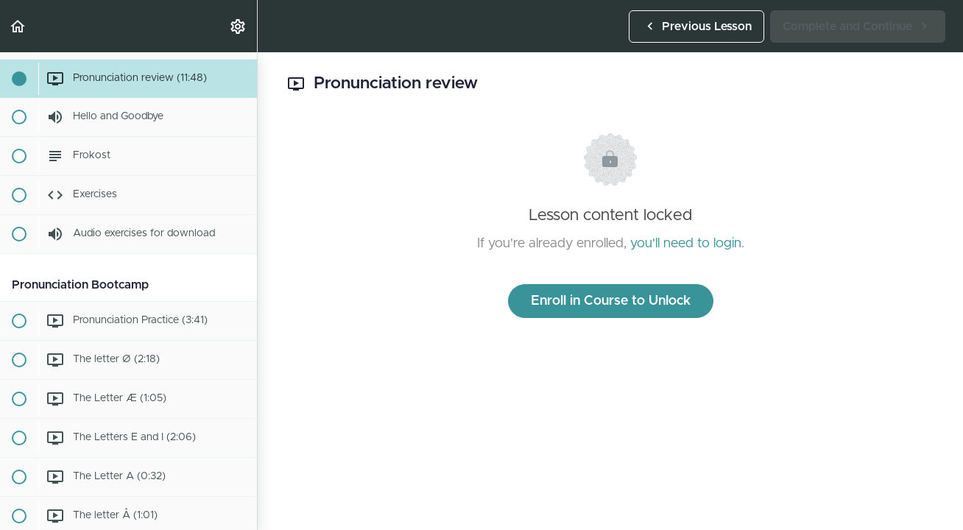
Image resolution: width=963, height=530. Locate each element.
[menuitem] (238, 26)
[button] (18, 26)
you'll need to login (685, 243)
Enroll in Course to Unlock (611, 301)
